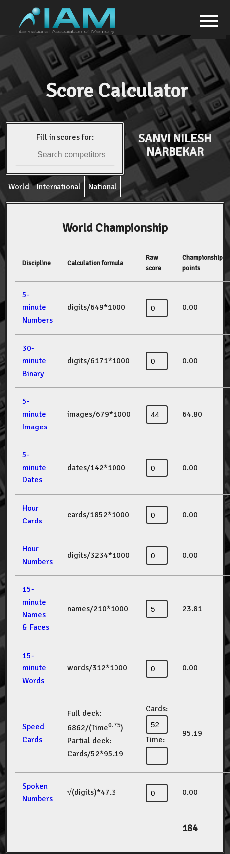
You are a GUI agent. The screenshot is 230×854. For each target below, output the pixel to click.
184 (189, 828)
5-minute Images (34, 413)
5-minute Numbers (37, 307)
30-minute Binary (34, 361)
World (18, 186)
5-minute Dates (34, 467)
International (59, 186)
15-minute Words (34, 668)
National (102, 186)
